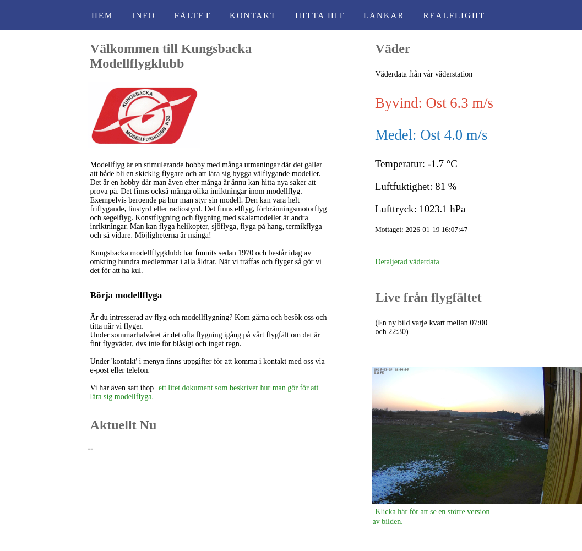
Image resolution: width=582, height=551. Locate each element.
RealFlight (454, 15)
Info (143, 15)
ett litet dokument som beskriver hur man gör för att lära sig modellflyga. (204, 392)
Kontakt (253, 15)
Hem (102, 15)
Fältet (192, 15)
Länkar (384, 15)
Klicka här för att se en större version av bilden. (430, 517)
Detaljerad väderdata (407, 262)
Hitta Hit (320, 15)
